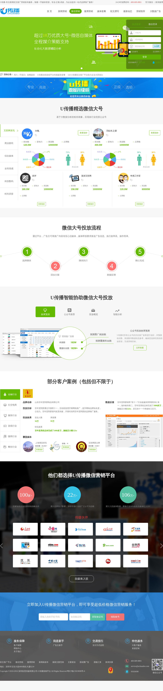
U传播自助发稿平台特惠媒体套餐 (51, 77)
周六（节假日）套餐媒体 (24, 77)
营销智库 (140, 11)
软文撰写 (114, 11)
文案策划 (72, 662)
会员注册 (141, 62)
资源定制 (136, 648)
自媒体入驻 (81, 578)
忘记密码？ (157, 52)
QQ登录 (158, 62)
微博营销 (88, 11)
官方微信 (149, 2)
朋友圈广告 (84, 662)
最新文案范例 (58, 662)
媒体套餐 (101, 11)
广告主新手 (58, 645)
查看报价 (83, 133)
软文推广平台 (5, 662)
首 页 (49, 11)
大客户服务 (136, 645)
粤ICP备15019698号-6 (76, 671)
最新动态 (127, 11)
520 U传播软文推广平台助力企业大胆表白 (85, 77)
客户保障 (17, 645)
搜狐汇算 (97, 662)
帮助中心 (17, 648)
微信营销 (75, 11)
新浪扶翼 (109, 662)
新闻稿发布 (43, 662)
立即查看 (140, 348)
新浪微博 (159, 2)
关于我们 (17, 652)
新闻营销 (62, 11)
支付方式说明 (98, 645)
